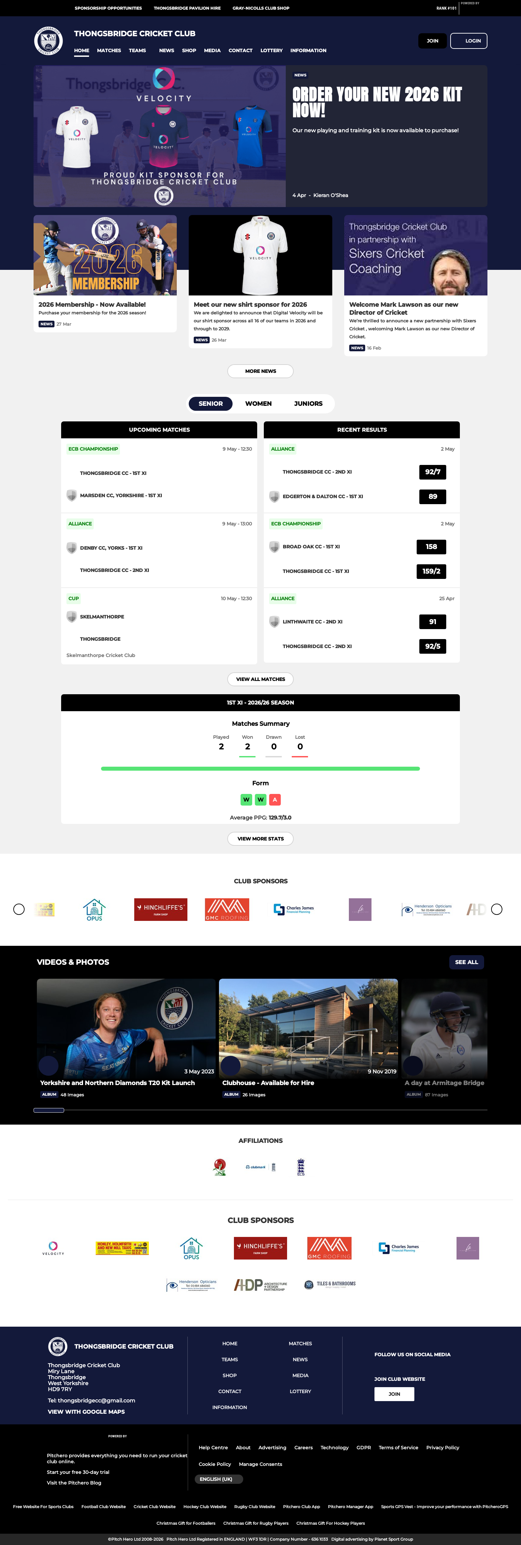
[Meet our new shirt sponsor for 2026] (260, 255)
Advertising (272, 1448)
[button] (81, 50)
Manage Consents (260, 1464)
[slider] (49, 1110)
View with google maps (86, 1412)
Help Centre (213, 1448)
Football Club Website (103, 1506)
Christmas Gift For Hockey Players (330, 1523)
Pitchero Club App (301, 1506)
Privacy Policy (442, 1448)
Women (258, 403)
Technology (335, 1448)
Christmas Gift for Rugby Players (255, 1523)
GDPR (364, 1448)
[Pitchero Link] (474, 11)
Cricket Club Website (154, 1506)
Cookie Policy (215, 1464)
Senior (211, 403)
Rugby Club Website (254, 1506)
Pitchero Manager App (350, 1506)
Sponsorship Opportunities (108, 8)
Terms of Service (398, 1448)
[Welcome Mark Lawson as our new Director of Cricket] (415, 255)
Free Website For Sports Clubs (43, 1506)
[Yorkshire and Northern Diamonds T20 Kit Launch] (126, 1029)
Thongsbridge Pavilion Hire (187, 8)
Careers (303, 1448)
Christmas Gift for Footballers (185, 1523)
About (243, 1448)
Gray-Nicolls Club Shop (261, 8)
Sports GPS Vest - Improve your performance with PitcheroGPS (444, 1506)
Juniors (308, 403)
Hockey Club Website (204, 1506)
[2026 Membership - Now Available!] (105, 255)
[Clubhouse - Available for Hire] (308, 1029)
